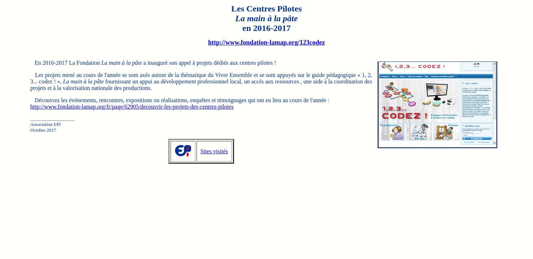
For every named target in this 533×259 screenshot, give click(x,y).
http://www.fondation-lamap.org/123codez (266, 42)
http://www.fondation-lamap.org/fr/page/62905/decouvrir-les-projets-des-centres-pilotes (132, 107)
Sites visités (214, 151)
